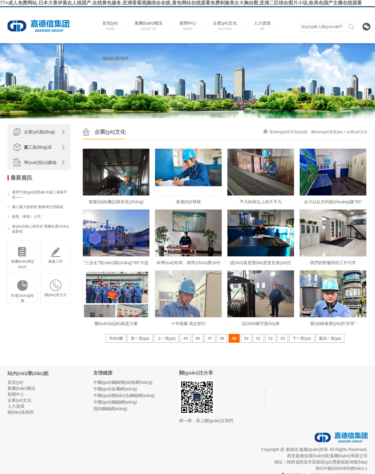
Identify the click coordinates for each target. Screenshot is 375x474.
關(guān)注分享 (196, 372)
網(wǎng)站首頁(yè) (327, 132)
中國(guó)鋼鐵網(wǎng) (115, 402)
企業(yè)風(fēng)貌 (39, 139)
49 (234, 338)
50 (246, 338)
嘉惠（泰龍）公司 (26, 216)
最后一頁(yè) (330, 338)
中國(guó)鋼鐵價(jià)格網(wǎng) (122, 382)
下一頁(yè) (301, 338)
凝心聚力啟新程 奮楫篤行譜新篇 (37, 207)
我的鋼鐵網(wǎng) (110, 408)
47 (210, 338)
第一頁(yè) (140, 338)
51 (258, 338)
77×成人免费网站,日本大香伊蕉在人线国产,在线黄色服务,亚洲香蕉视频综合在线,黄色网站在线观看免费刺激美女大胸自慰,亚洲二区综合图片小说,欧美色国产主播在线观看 (181, 2)
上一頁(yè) (166, 338)
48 (222, 338)
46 (198, 338)
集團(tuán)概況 (21, 388)
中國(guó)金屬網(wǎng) (115, 388)
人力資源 (16, 406)
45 (185, 338)
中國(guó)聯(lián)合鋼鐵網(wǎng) (124, 395)
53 (282, 338)
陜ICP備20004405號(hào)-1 (342, 468)
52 (270, 338)
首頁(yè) (15, 382)
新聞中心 (16, 394)
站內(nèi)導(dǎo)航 (28, 373)
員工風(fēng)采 (38, 147)
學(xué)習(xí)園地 (40, 162)
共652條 (116, 338)
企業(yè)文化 (357, 132)
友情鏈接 (102, 372)
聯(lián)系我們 (21, 412)
